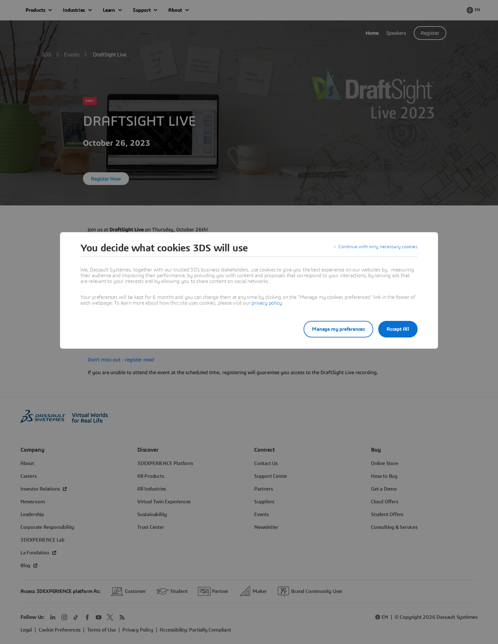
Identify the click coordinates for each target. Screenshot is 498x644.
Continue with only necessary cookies (377, 248)
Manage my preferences (333, 329)
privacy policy (267, 303)
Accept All (398, 329)
